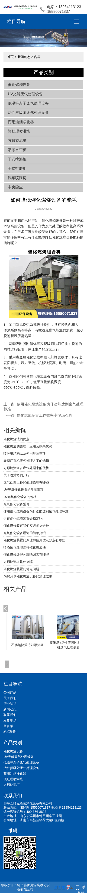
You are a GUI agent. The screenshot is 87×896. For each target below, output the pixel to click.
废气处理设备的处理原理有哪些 (26, 482)
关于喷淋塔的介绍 (16, 475)
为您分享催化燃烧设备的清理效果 (27, 576)
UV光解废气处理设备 (25, 94)
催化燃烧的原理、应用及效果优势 (27, 446)
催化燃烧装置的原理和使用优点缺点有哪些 (34, 540)
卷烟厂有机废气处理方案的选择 (26, 461)
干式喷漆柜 (17, 159)
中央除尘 (15, 187)
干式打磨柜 (17, 168)
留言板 (8, 726)
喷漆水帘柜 (17, 150)
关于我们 (9, 698)
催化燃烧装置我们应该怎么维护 (26, 526)
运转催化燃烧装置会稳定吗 (22, 518)
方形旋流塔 (17, 141)
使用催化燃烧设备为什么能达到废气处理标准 (35, 511)
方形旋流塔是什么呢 (18, 562)
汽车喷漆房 (17, 178)
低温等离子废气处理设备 (28, 103)
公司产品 (9, 692)
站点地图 (9, 731)
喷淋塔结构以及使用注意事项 (24, 453)
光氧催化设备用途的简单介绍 (24, 533)
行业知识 (9, 703)
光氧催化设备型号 (16, 504)
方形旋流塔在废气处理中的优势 (26, 468)
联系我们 (9, 715)
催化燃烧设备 (19, 85)
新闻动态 (23, 57)
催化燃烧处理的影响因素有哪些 (26, 554)
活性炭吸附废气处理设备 (28, 113)
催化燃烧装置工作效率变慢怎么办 (44, 415)
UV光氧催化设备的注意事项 (23, 489)
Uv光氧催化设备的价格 (20, 497)
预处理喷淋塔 (19, 131)
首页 (10, 57)
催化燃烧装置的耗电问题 (21, 569)
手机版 (82, 887)
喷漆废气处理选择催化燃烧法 (24, 547)
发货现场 (9, 720)
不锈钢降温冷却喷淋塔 (27, 645)
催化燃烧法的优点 (16, 439)
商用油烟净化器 (21, 122)
